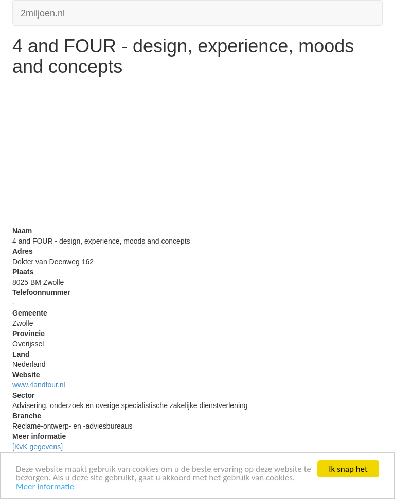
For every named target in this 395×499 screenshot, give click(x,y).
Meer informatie (45, 487)
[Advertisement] (197, 154)
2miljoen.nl (43, 12)
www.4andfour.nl (38, 385)
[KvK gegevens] (37, 446)
